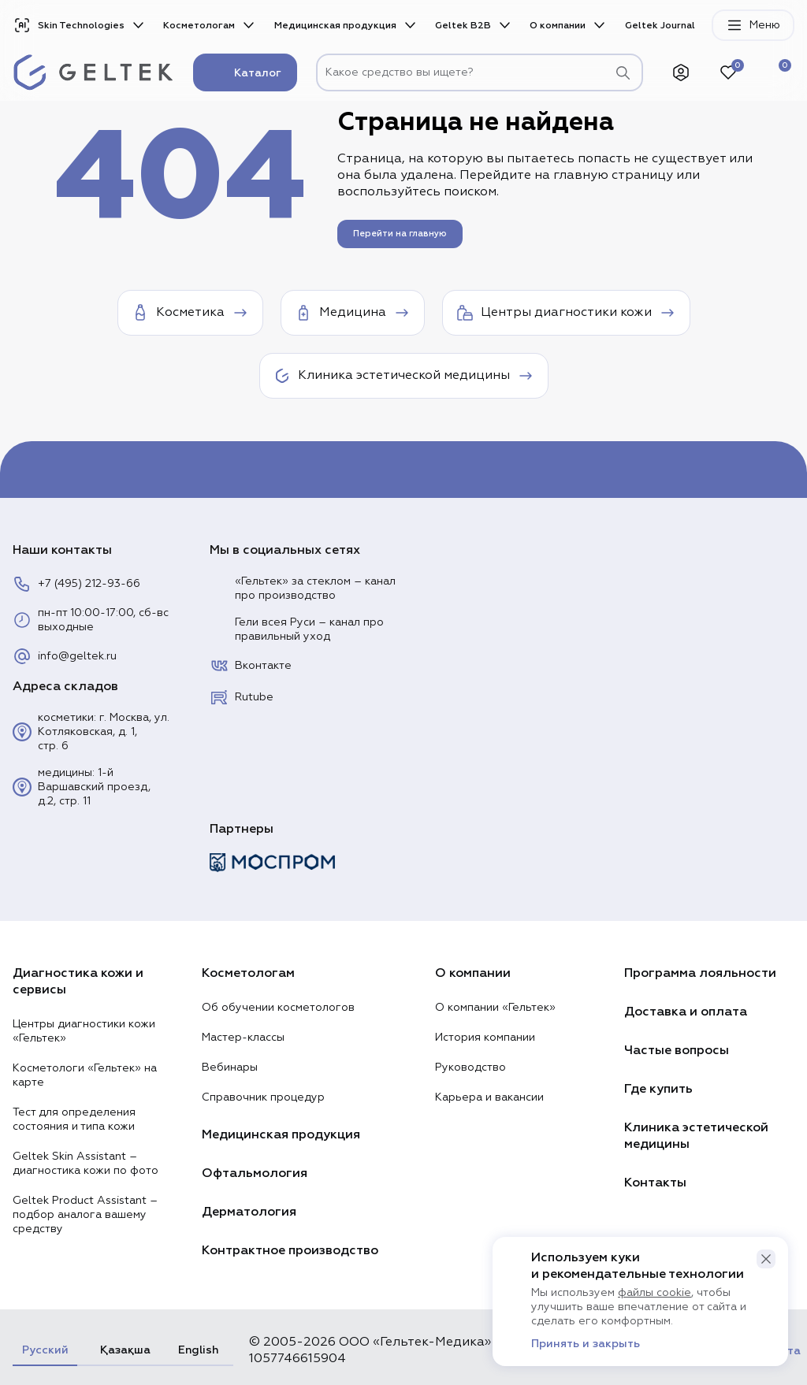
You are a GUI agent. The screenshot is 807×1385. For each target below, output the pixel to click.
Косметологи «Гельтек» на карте (85, 1075)
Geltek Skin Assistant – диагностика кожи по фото (85, 1163)
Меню (753, 25)
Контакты (655, 1182)
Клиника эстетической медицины (696, 1136)
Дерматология (249, 1212)
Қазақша (123, 1350)
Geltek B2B (463, 26)
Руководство (470, 1067)
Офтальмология (254, 1173)
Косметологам (199, 26)
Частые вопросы (676, 1050)
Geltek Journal (660, 26)
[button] (766, 1258)
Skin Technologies (69, 25)
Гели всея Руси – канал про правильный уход (297, 629)
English (198, 1350)
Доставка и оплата (685, 1011)
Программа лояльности (700, 973)
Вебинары (230, 1067)
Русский (45, 1350)
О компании (558, 26)
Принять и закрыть (585, 1344)
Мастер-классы (243, 1037)
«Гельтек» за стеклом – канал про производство (303, 588)
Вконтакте (251, 665)
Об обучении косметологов (278, 1007)
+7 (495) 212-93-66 (76, 583)
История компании (485, 1037)
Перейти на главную (400, 233)
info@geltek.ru (65, 656)
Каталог (245, 72)
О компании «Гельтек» (495, 1007)
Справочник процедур (263, 1097)
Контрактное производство (290, 1250)
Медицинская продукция (335, 26)
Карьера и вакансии (489, 1097)
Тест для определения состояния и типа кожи (74, 1119)
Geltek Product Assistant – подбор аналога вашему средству (85, 1215)
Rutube (241, 697)
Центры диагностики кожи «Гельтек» (84, 1031)
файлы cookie (654, 1292)
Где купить (658, 1089)
